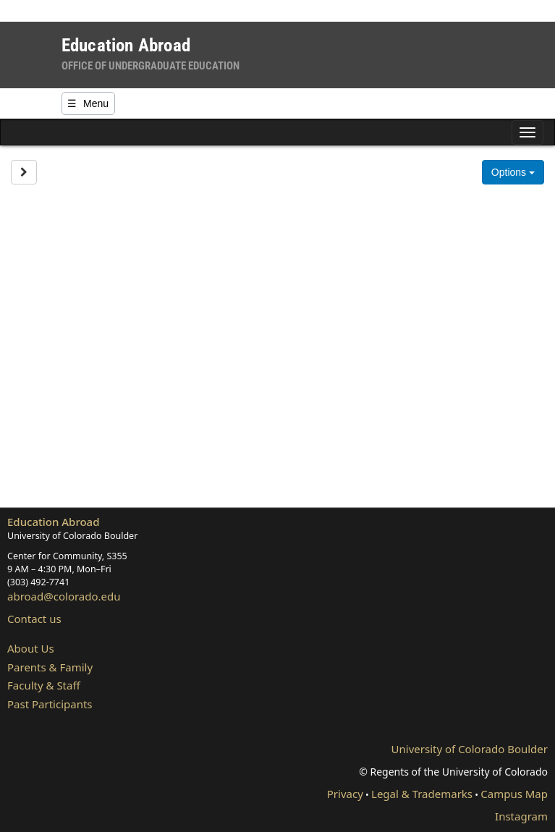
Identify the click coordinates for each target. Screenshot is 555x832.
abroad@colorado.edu (64, 596)
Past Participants (50, 704)
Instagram (521, 816)
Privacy (345, 793)
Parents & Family (50, 667)
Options (513, 172)
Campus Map (514, 793)
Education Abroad (53, 521)
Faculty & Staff (43, 685)
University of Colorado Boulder (469, 749)
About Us (30, 648)
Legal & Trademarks (422, 793)
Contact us (34, 618)
